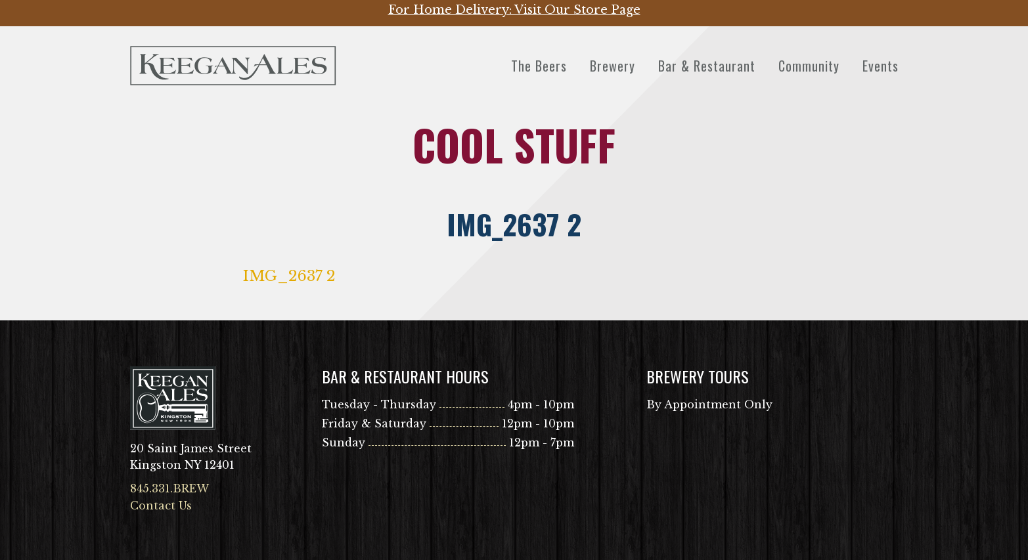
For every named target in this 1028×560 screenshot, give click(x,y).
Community (808, 65)
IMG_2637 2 (289, 276)
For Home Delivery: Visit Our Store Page (514, 10)
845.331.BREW (169, 488)
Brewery (612, 65)
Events (880, 65)
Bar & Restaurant (706, 65)
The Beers (539, 65)
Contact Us (161, 505)
